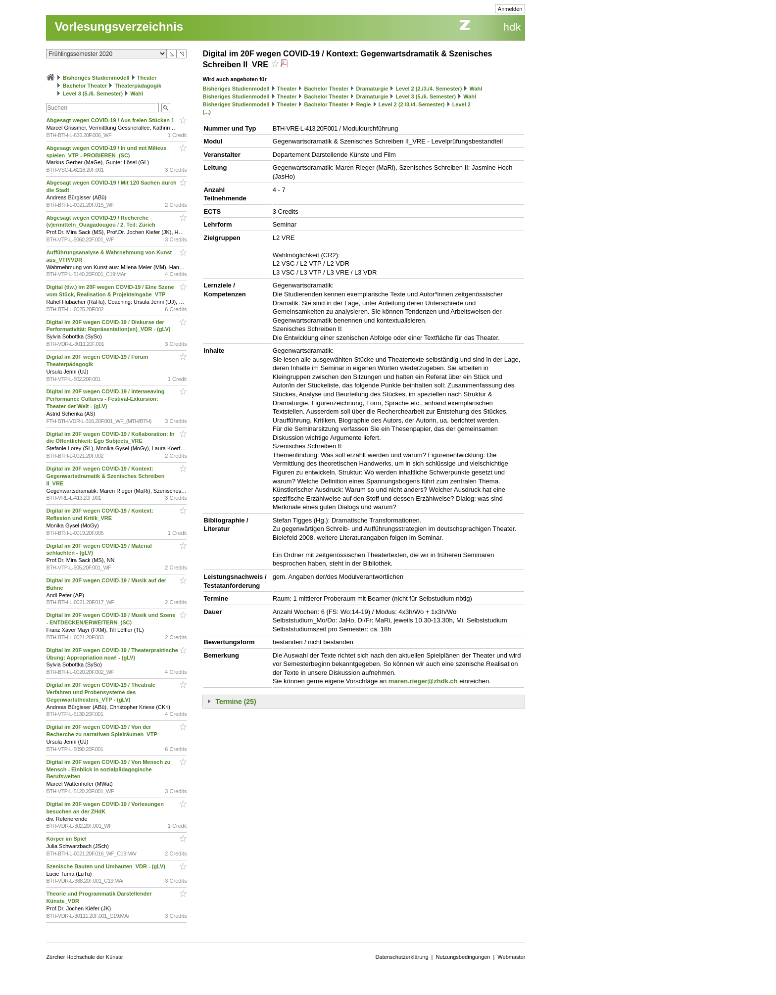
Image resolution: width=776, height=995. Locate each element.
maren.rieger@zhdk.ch (423, 681)
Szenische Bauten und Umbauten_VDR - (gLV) (106, 866)
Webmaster (511, 957)
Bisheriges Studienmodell (96, 78)
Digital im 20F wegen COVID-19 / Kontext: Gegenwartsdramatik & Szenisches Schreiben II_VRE (105, 476)
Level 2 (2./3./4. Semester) (428, 89)
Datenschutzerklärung (402, 957)
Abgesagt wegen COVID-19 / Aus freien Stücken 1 (111, 120)
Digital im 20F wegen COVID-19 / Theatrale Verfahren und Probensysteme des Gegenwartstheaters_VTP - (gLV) (100, 692)
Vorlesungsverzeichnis (118, 26)
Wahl (136, 93)
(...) (206, 112)
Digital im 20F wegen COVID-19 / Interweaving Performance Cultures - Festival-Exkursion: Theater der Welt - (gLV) (105, 398)
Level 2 (461, 104)
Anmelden (510, 9)
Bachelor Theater (84, 86)
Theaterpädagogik (137, 86)
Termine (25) (235, 702)
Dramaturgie (372, 89)
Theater (147, 78)
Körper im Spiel (67, 839)
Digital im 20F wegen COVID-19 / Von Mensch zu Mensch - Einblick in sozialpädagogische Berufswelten (108, 769)
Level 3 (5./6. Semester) (92, 93)
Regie (363, 104)
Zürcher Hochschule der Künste (84, 957)
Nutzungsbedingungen (463, 957)
